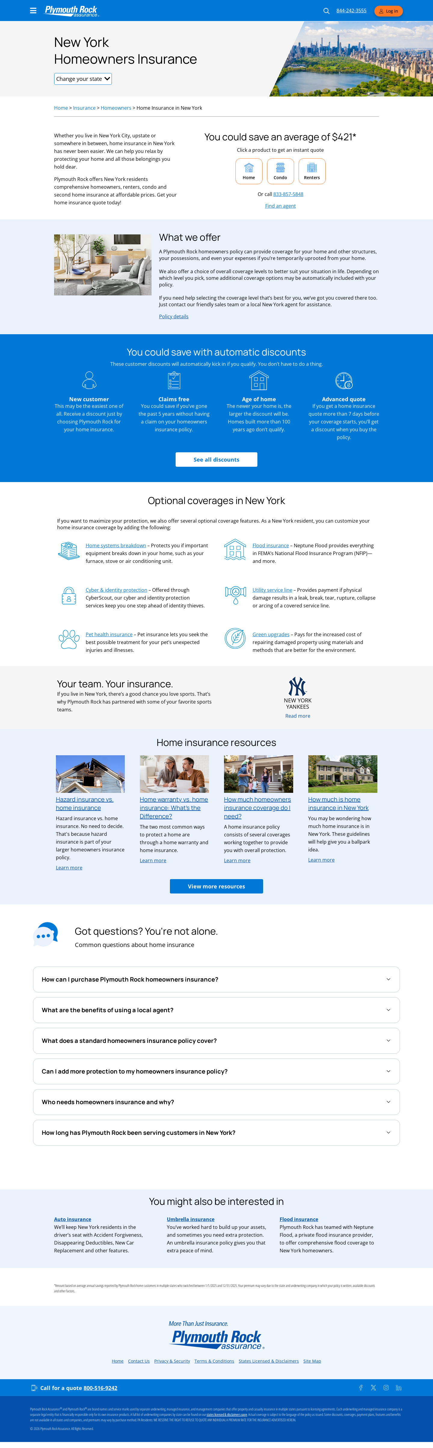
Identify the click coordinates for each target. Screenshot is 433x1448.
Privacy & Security (172, 1361)
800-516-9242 (100, 1387)
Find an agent (280, 206)
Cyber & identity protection (116, 590)
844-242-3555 (351, 10)
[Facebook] (361, 1387)
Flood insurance (271, 545)
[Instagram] (386, 1387)
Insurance (84, 108)
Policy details (174, 316)
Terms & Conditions (214, 1361)
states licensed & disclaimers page (227, 1415)
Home (61, 108)
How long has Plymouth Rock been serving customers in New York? (138, 1133)
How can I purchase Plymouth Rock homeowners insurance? (130, 979)
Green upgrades (271, 634)
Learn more (69, 867)
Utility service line (272, 590)
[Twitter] (373, 1387)
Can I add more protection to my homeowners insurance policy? (135, 1071)
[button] (83, 78)
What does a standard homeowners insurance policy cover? (129, 1041)
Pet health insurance (109, 634)
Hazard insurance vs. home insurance (85, 803)
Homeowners (116, 108)
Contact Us (139, 1361)
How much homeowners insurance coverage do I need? (257, 807)
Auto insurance (72, 1219)
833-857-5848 (288, 194)
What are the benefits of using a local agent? (108, 1010)
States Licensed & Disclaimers (269, 1361)
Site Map (312, 1361)
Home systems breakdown (116, 545)
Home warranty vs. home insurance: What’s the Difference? (174, 807)
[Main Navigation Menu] (33, 10)
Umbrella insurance (190, 1219)
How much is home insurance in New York (338, 803)
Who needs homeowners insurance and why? (108, 1102)
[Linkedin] (398, 1387)
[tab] (216, 979)
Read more (297, 716)
